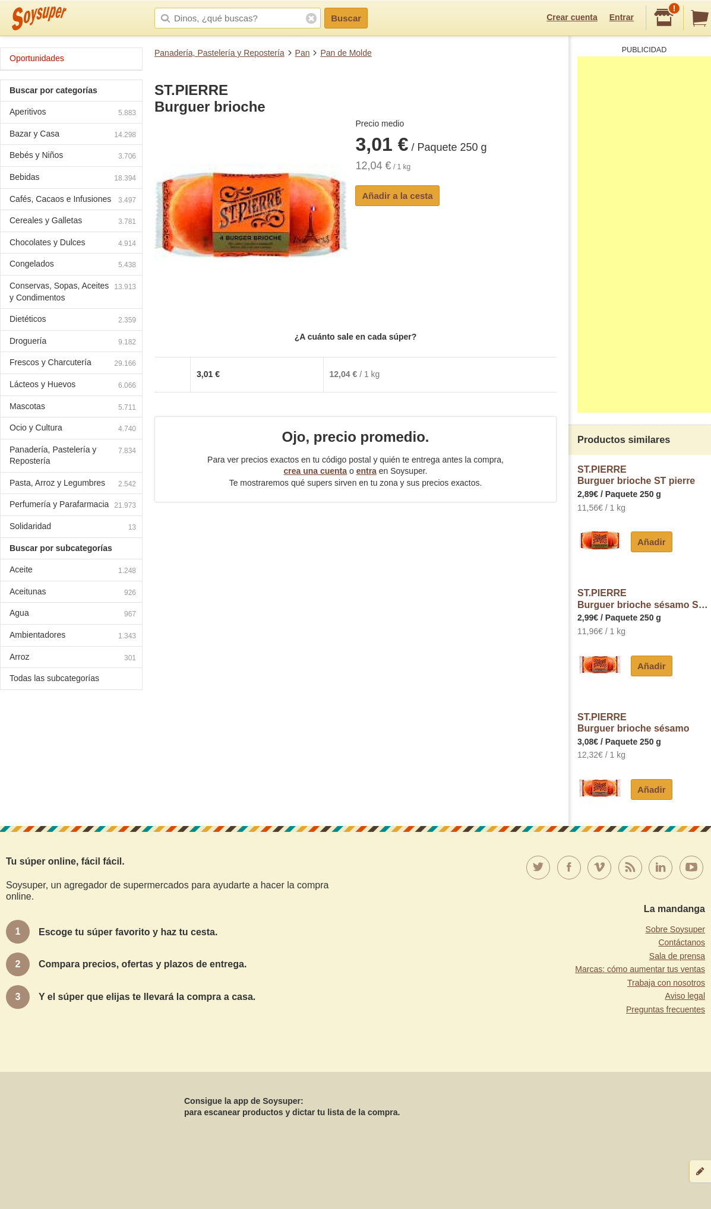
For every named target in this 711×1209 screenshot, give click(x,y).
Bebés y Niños (73, 156)
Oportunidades (37, 58)
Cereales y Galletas (73, 222)
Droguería (73, 342)
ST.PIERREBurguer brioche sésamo (633, 723)
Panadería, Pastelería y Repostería (219, 53)
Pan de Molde (345, 53)
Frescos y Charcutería (73, 363)
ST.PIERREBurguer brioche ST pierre (636, 475)
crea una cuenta (315, 471)
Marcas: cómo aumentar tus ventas (640, 969)
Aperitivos (73, 113)
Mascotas (73, 407)
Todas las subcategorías (54, 678)
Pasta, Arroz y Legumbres (73, 484)
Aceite (73, 571)
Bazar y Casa (73, 135)
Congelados (73, 265)
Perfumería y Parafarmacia (73, 505)
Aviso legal (685, 996)
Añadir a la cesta (397, 196)
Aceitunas (73, 593)
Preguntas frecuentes (665, 1009)
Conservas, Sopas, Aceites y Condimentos (73, 291)
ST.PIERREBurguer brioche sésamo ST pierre (644, 599)
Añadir (651, 542)
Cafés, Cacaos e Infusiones (73, 200)
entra (366, 471)
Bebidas (73, 178)
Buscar (346, 18)
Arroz (73, 658)
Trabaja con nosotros (666, 983)
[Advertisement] (644, 234)
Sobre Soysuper (675, 929)
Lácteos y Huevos (73, 385)
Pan (302, 53)
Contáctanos (681, 942)
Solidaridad (73, 527)
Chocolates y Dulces (73, 244)
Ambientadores (73, 636)
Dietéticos (73, 320)
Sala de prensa (677, 956)
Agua (73, 614)
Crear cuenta (572, 17)
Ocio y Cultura (73, 429)
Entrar (621, 17)
